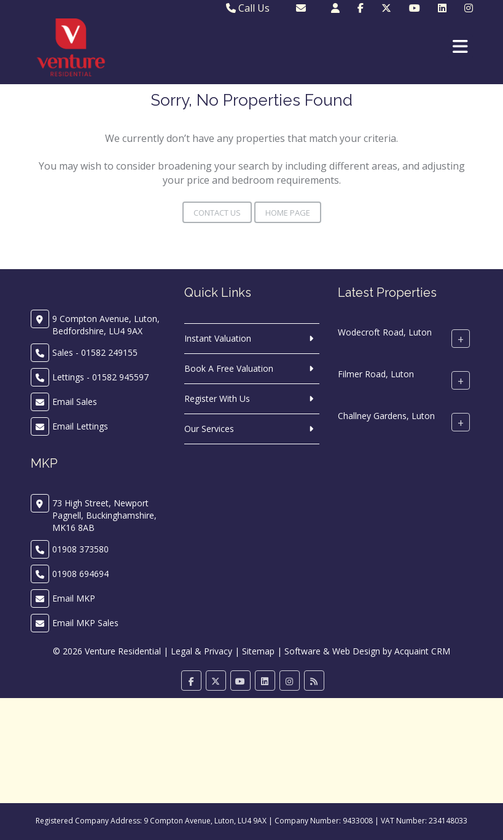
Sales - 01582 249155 (95, 352)
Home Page (287, 212)
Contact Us (217, 212)
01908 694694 (80, 573)
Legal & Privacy (201, 651)
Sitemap (258, 651)
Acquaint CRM (422, 651)
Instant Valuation (217, 338)
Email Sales (74, 401)
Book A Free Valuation (228, 368)
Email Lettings (80, 426)
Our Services (209, 428)
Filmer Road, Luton (376, 374)
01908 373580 (80, 549)
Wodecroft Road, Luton (385, 332)
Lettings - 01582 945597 (100, 377)
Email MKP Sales (85, 623)
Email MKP (73, 598)
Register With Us (217, 398)
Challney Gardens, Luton (386, 416)
